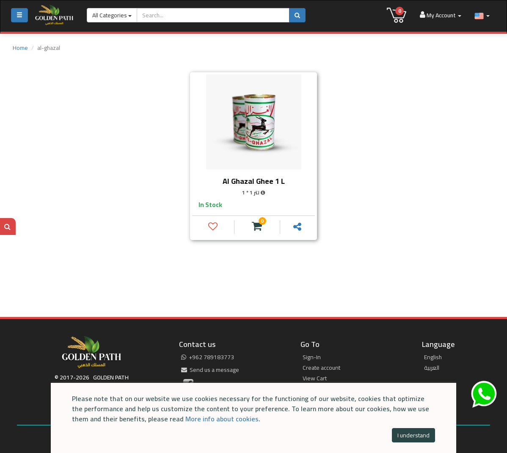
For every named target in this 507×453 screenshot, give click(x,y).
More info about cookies (222, 418)
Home (20, 47)
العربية (431, 367)
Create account (321, 367)
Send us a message (210, 369)
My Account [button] (440, 15)
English (433, 357)
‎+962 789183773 (207, 357)
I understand (413, 435)
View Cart (315, 378)
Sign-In (312, 357)
